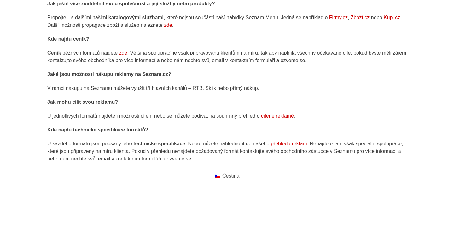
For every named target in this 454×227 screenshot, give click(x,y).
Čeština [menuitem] (230, 175)
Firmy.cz (338, 17)
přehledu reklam (289, 143)
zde (168, 25)
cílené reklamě (277, 116)
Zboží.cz (360, 17)
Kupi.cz (392, 17)
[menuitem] (227, 176)
